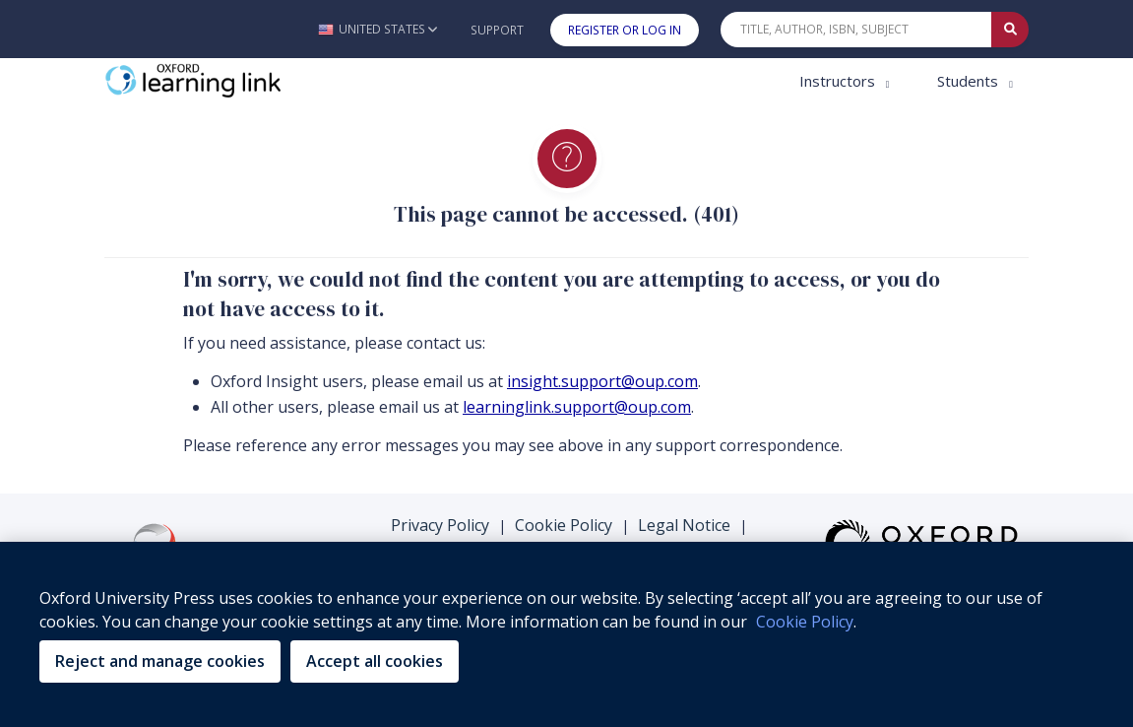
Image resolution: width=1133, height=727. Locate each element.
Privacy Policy (440, 525)
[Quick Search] (856, 29)
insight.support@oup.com (602, 381)
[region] (566, 634)
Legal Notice (684, 525)
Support (497, 30)
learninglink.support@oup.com (577, 407)
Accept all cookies (374, 661)
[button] (377, 29)
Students (969, 81)
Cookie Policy (563, 525)
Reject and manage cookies (160, 661)
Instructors (839, 81)
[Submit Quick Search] (1010, 29)
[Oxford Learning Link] (252, 81)
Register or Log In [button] (624, 30)
